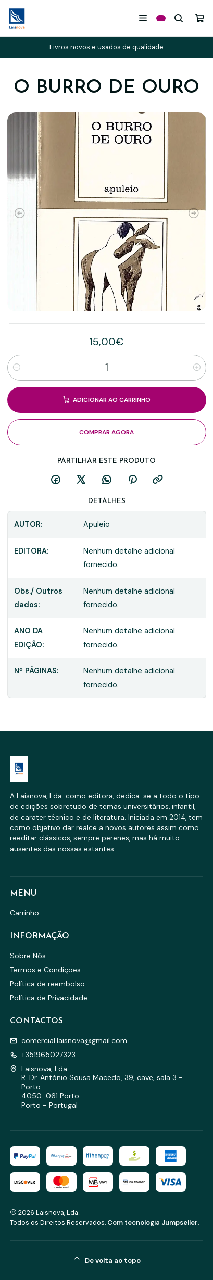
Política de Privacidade (48, 997)
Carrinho (24, 913)
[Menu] (143, 18)
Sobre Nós (28, 955)
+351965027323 (43, 1054)
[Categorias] (161, 18)
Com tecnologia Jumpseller (152, 1222)
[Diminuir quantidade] (17, 367)
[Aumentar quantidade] (197, 367)
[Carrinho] (200, 18)
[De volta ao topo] (107, 1260)
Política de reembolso (47, 983)
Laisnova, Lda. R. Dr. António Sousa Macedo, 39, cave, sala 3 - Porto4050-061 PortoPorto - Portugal (96, 1087)
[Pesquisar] (179, 18)
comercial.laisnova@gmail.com (68, 1040)
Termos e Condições (45, 969)
